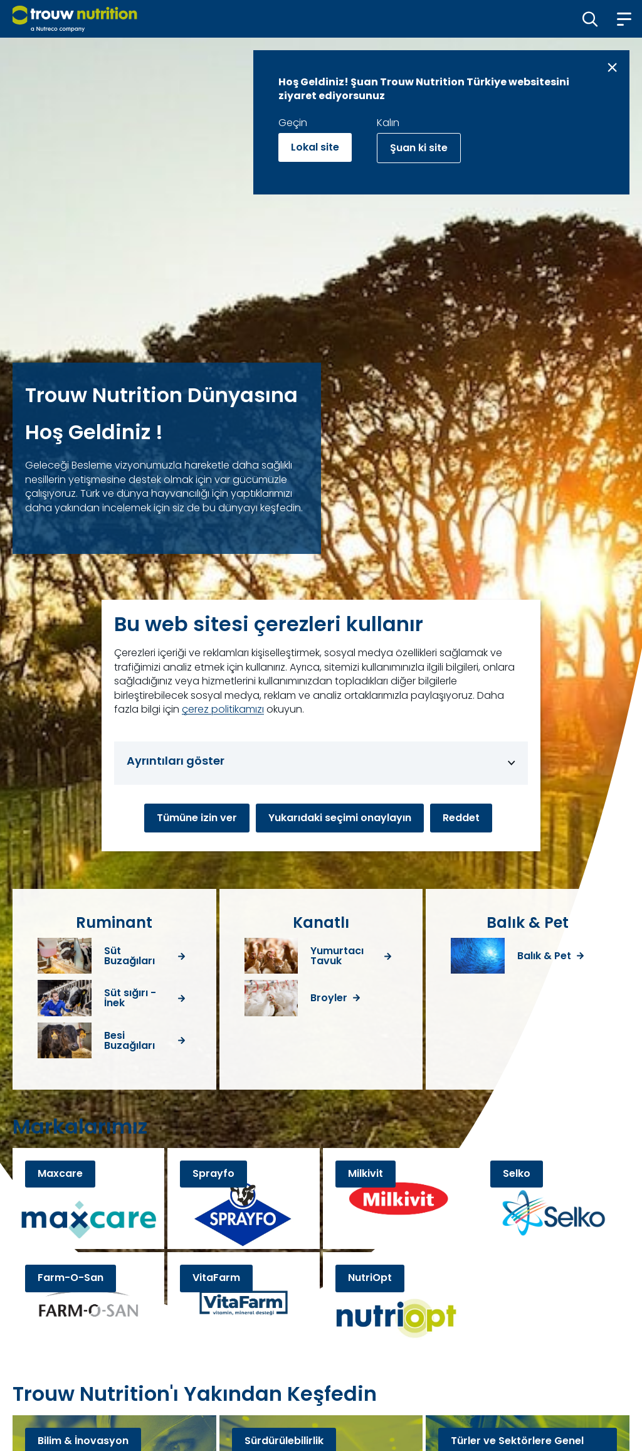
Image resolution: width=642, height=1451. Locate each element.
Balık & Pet (544, 956)
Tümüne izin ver (197, 818)
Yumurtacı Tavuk (337, 956)
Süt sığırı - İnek (130, 998)
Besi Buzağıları (129, 1041)
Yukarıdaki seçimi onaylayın (339, 818)
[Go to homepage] (75, 19)
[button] (590, 19)
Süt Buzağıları (129, 956)
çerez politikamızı (223, 709)
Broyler (328, 998)
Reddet (461, 818)
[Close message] (612, 67)
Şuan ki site (419, 148)
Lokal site (315, 147)
